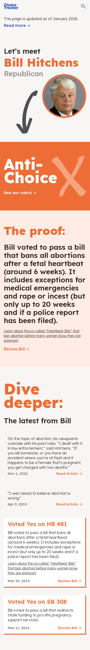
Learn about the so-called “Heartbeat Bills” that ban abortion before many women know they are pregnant (42, 336)
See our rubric (18, 192)
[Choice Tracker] (11, 6)
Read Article (67, 473)
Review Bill (14, 349)
